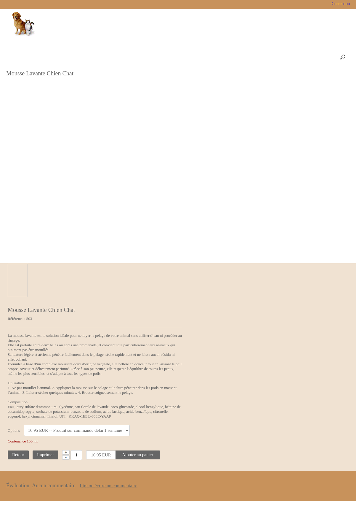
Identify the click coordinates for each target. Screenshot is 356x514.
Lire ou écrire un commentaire (184, 471)
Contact (217, 504)
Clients (138, 504)
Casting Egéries (199, 4)
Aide (198, 504)
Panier (265, 4)
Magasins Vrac (236, 4)
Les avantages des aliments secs (326, 123)
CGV (157, 504)
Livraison (291, 4)
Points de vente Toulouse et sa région (143, 4)
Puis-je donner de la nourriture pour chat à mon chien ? (328, 139)
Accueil (69, 4)
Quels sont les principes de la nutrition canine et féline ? (327, 91)
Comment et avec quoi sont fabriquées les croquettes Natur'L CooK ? (326, 73)
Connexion (340, 3)
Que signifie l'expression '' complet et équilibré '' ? (325, 107)
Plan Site (178, 504)
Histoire (94, 4)
